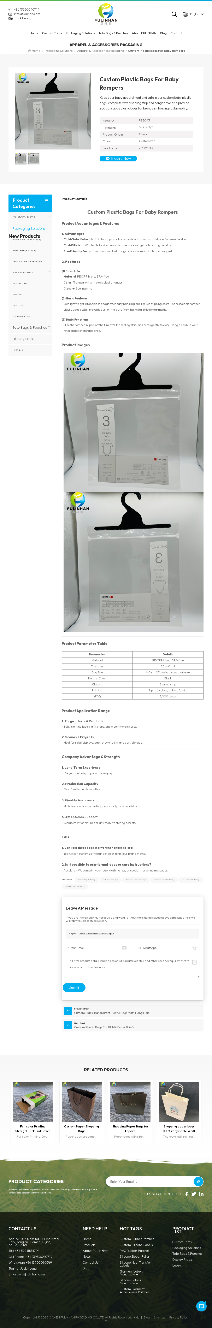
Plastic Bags (18, 305)
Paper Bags (17, 294)
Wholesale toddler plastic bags (136, 880)
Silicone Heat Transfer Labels (135, 1264)
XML (136, 1317)
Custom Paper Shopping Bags (81, 1128)
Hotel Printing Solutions (23, 272)
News (87, 1256)
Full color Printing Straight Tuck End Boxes (32, 1128)
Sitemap (159, 1317)
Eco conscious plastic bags (190, 880)
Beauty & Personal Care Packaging (27, 261)
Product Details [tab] (74, 199)
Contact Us (90, 1262)
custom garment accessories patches (134, 1290)
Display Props (24, 339)
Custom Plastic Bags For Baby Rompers (96, 933)
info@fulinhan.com (27, 14)
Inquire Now (118, 158)
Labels (18, 350)
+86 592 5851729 (27, 1250)
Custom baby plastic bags (86, 880)
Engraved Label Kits (21, 316)
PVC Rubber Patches (134, 1251)
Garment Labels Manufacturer (131, 1273)
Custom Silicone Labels (136, 1245)
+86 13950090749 (26, 9)
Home (34, 33)
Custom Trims (52, 33)
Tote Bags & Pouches (113, 33)
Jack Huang (23, 17)
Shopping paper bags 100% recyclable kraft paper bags (179, 1128)
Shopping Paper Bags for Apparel (130, 1128)
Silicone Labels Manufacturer (130, 1282)
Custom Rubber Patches (137, 1239)
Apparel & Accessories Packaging (100, 51)
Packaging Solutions (80, 33)
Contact (176, 33)
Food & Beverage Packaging (24, 250)
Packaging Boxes (20, 283)
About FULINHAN (144, 33)
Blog (163, 33)
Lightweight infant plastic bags (75, 886)
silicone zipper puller (134, 1256)
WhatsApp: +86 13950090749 (30, 1262)
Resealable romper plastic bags (164, 880)
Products (89, 1245)
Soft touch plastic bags (110, 880)
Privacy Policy (178, 1317)
